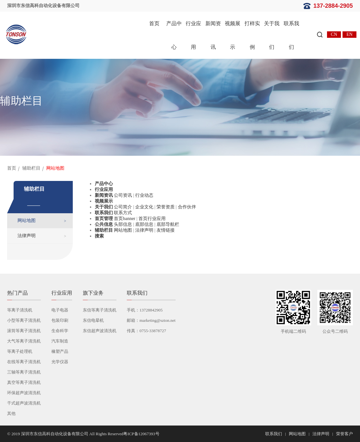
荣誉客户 (344, 433)
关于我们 (271, 35)
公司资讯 (123, 195)
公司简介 (123, 207)
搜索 (99, 236)
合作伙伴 (187, 207)
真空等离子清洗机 (24, 382)
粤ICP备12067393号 (141, 433)
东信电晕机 (93, 320)
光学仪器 (59, 361)
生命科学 (59, 330)
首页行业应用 (152, 218)
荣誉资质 (166, 207)
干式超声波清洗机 (24, 403)
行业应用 (193, 35)
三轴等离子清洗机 (24, 372)
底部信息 (144, 224)
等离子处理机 (19, 351)
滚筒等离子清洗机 (24, 330)
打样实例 (252, 35)
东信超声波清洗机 (99, 330)
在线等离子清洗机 (24, 361)
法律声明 (26, 235)
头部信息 (123, 224)
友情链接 (166, 230)
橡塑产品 (59, 351)
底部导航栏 (168, 224)
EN (349, 34)
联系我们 (291, 35)
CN (334, 34)
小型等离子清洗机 (24, 320)
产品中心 (174, 35)
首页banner (124, 218)
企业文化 (144, 207)
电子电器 (59, 310)
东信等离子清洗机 (99, 310)
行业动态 (144, 195)
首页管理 (104, 218)
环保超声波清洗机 (24, 392)
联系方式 (123, 212)
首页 (154, 23)
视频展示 (232, 35)
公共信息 (104, 224)
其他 (11, 413)
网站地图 (26, 220)
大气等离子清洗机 (24, 341)
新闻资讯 (213, 35)
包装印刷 (59, 320)
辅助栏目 (31, 168)
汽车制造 (59, 341)
